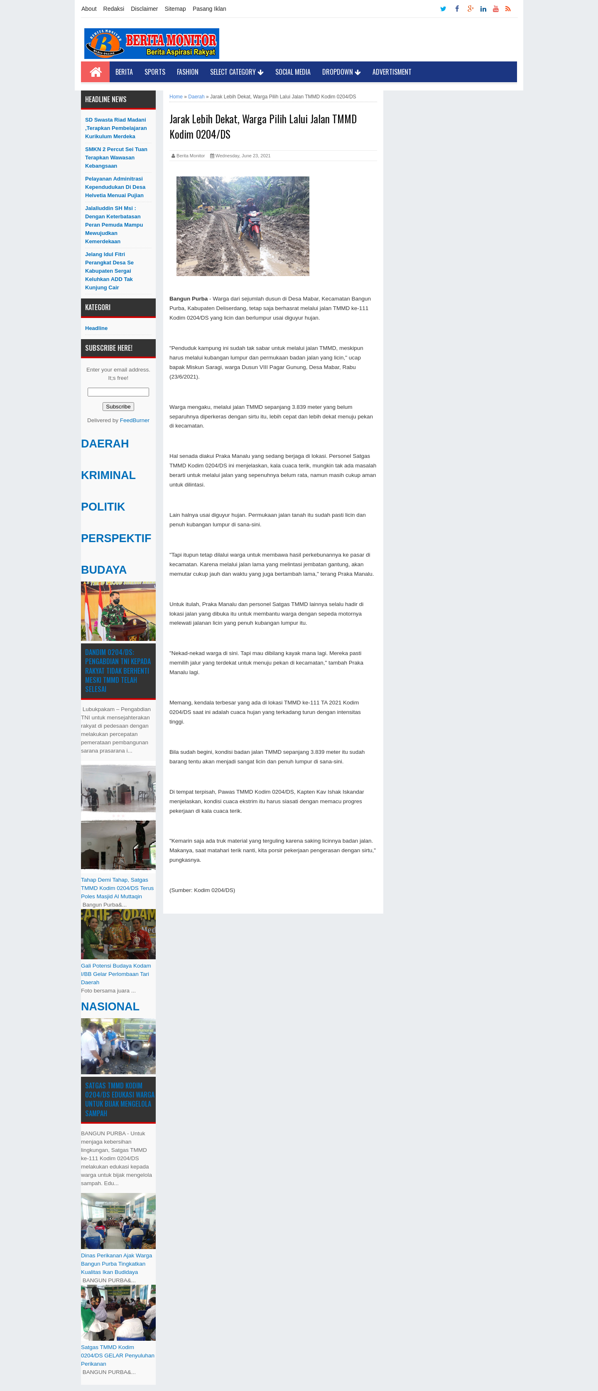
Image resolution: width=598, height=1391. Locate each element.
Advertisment (392, 72)
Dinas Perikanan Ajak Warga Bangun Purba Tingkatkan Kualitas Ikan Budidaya (116, 1263)
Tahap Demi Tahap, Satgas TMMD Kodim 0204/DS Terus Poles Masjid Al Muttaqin (117, 888)
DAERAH (105, 444)
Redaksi (114, 8)
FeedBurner (135, 420)
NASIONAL (110, 1006)
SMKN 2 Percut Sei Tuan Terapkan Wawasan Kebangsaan (116, 157)
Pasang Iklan (209, 8)
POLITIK (103, 507)
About (89, 8)
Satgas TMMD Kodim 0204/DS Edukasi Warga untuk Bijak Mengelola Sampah (119, 1099)
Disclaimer (144, 8)
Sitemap (175, 8)
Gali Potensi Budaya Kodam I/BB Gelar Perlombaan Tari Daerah (116, 974)
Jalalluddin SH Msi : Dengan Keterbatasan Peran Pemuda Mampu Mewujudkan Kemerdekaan (114, 224)
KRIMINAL (108, 475)
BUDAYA (104, 570)
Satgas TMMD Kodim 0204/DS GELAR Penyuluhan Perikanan (117, 1355)
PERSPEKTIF (116, 538)
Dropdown (341, 72)
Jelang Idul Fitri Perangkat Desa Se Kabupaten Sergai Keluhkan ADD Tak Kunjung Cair (109, 271)
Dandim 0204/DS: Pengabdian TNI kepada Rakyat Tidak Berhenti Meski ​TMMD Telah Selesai (118, 670)
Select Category (237, 72)
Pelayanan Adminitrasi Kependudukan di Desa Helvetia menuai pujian (115, 187)
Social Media (293, 72)
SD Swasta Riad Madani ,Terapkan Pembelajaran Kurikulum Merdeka (116, 128)
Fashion (188, 72)
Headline (96, 328)
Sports (155, 72)
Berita (124, 72)
